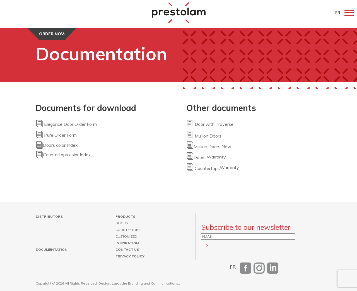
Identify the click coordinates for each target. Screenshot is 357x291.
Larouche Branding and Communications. (145, 283)
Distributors (49, 216)
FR (337, 12)
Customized (126, 236)
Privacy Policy (129, 256)
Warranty (206, 157)
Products (125, 216)
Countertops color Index (67, 154)
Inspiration (127, 243)
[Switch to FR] (232, 266)
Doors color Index (60, 145)
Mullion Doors (208, 136)
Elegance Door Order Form (66, 124)
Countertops (128, 230)
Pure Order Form (56, 135)
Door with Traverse (209, 124)
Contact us (127, 249)
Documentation (51, 249)
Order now (52, 33)
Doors (121, 223)
